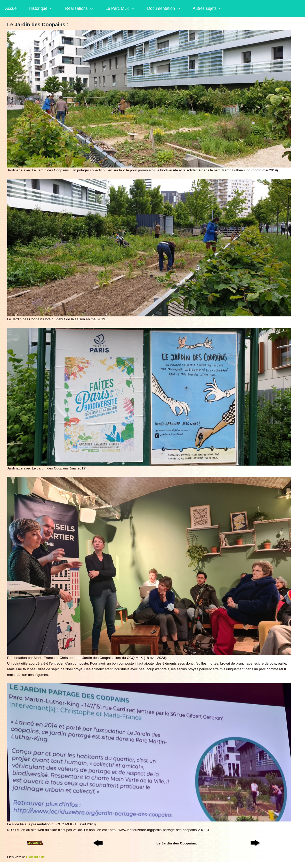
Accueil (12, 8)
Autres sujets (204, 8)
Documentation (161, 8)
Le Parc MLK (117, 8)
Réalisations (76, 8)
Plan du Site (35, 857)
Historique (38, 8)
